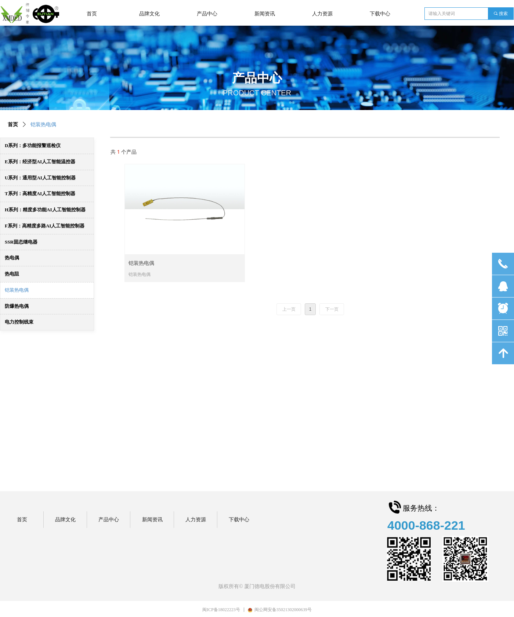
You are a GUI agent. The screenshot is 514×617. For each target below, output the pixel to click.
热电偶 (12, 257)
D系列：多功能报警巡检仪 (33, 145)
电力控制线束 (19, 322)
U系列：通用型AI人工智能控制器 (40, 177)
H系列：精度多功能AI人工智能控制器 (45, 209)
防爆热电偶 (17, 306)
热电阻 (12, 274)
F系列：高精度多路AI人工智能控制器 (44, 226)
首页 (13, 124)
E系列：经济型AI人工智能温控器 (40, 161)
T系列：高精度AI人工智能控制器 (40, 193)
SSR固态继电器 (21, 242)
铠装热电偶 (17, 290)
